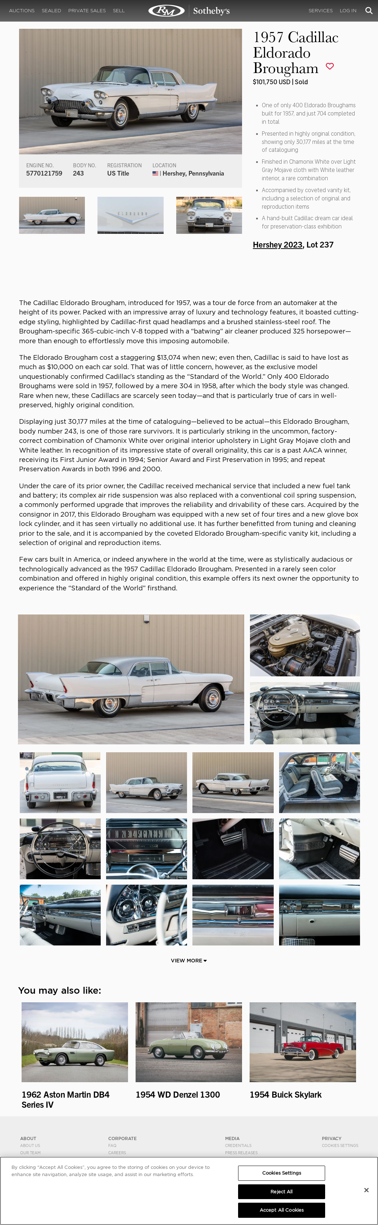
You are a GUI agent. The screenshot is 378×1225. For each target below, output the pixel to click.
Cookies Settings (340, 1145)
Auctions (22, 10)
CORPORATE (122, 1138)
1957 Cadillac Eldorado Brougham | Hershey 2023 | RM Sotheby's (189, 11)
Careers (117, 1153)
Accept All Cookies (282, 1210)
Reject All (281, 1191)
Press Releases (241, 1153)
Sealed (51, 10)
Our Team (30, 1153)
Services (321, 10)
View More (189, 960)
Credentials (238, 1145)
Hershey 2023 (277, 244)
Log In (348, 10)
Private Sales (87, 10)
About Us (30, 1145)
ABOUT (28, 1138)
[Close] (366, 1190)
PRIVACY (332, 1138)
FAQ (112, 1145)
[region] (189, 1191)
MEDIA (232, 1138)
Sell (119, 10)
